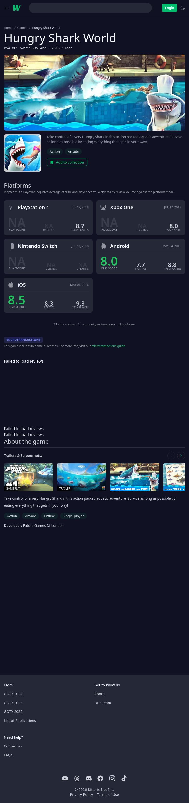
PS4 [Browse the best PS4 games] (7, 48)
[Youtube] (65, 778)
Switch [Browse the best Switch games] (25, 48)
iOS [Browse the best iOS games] (35, 48)
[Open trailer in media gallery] (81, 477)
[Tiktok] (124, 778)
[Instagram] (112, 778)
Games (22, 28)
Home (8, 28)
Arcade (73, 151)
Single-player (73, 516)
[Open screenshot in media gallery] (134, 477)
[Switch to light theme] (182, 7)
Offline (49, 516)
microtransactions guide (108, 346)
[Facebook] (100, 778)
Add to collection (67, 162)
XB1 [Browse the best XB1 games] (15, 48)
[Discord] (89, 778)
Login (169, 7)
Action (55, 151)
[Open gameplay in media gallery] (28, 477)
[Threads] (77, 778)
